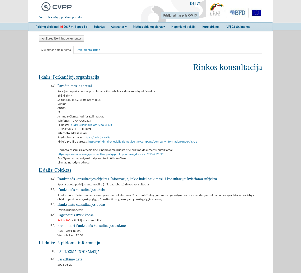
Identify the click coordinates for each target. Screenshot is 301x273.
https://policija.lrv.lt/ (97, 137)
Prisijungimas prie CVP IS (180, 15)
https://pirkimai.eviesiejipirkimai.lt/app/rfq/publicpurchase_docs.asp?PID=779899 (110, 154)
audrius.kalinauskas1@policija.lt (91, 125)
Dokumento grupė (88, 50)
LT (198, 3)
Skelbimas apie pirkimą (56, 50)
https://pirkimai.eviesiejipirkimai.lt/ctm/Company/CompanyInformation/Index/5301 (142, 141)
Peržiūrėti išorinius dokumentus (61, 38)
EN (192, 3)
